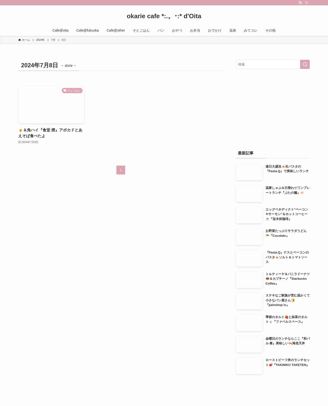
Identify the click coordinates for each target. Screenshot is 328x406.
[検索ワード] (273, 64)
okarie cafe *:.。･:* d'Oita (164, 16)
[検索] (306, 2)
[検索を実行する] (305, 64)
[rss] (300, 2)
